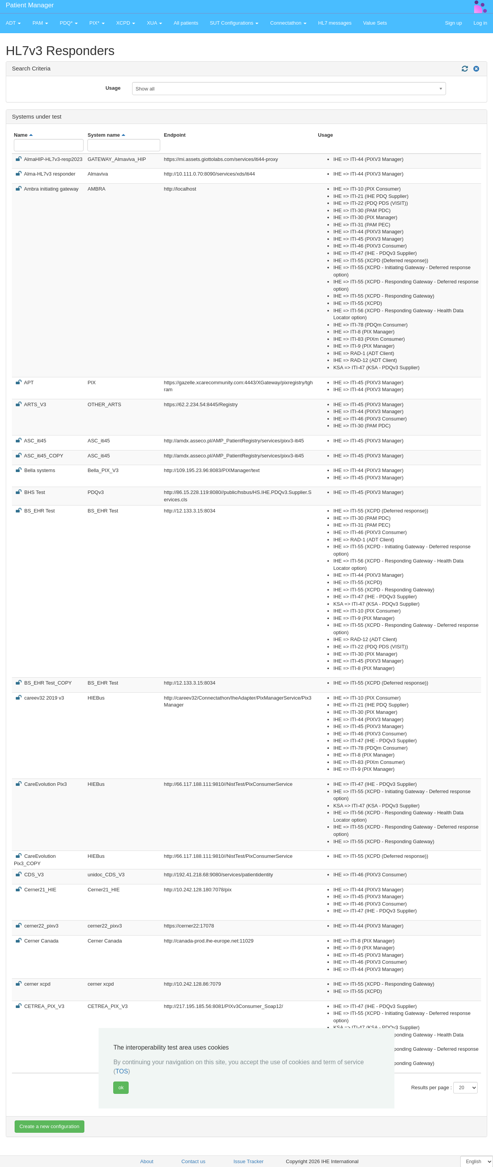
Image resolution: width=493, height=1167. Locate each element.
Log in (480, 23)
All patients (186, 23)
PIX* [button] (97, 23)
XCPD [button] (126, 23)
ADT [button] (13, 23)
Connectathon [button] (288, 23)
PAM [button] (40, 23)
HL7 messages (335, 23)
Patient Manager (30, 5)
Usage (113, 88)
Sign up (453, 23)
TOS (122, 1071)
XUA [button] (154, 23)
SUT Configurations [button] (234, 23)
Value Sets (375, 23)
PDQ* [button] (69, 23)
